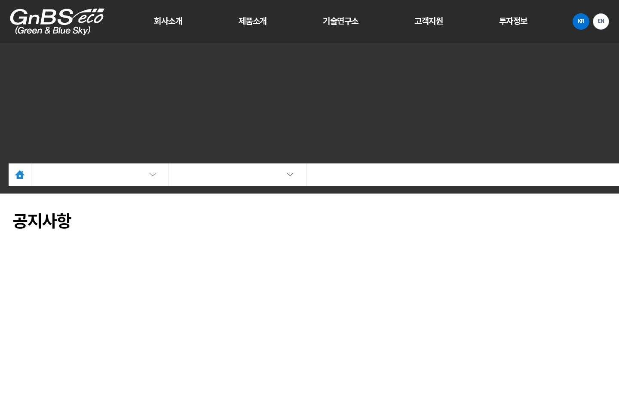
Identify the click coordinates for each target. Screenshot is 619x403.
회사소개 (169, 21)
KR (571, 21)
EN (595, 21)
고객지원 (422, 21)
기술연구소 (337, 21)
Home (24, 178)
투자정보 (504, 21)
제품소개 (251, 21)
